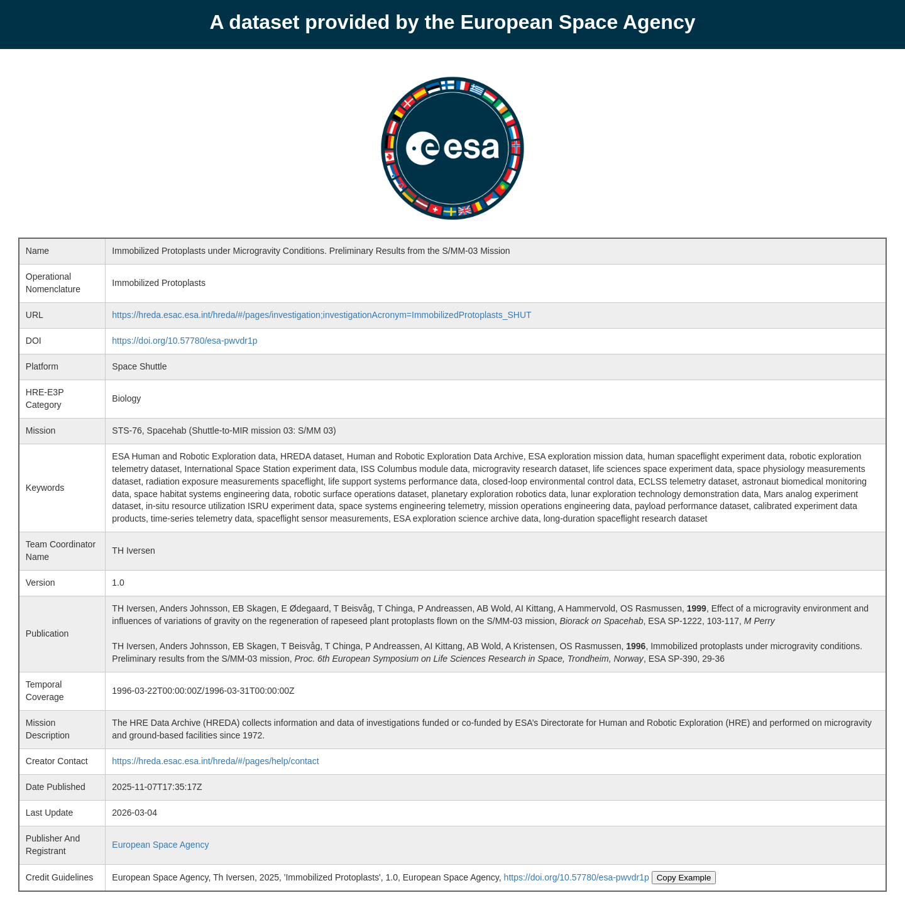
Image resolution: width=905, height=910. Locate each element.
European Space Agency (160, 845)
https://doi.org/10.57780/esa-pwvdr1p (184, 341)
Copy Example (684, 877)
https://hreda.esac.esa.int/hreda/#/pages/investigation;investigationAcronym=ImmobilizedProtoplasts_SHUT (321, 315)
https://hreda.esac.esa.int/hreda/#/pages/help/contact (215, 761)
